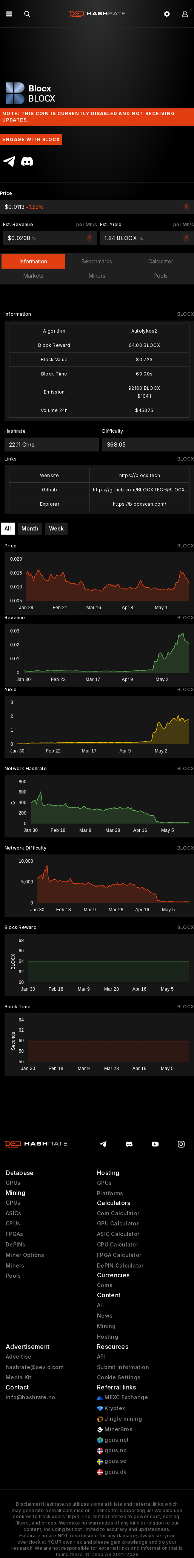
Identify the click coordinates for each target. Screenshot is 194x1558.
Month (30, 528)
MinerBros (114, 1429)
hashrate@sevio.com (34, 1367)
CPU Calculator (117, 1245)
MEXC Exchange (122, 1397)
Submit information (123, 1367)
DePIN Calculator (120, 1266)
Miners (15, 1266)
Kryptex (111, 1408)
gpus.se (111, 1461)
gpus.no (112, 1450)
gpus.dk (111, 1472)
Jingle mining (119, 1419)
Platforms (110, 1193)
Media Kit (19, 1377)
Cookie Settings (118, 1377)
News (104, 1316)
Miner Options (25, 1255)
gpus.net (113, 1440)
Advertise (19, 1357)
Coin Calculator (118, 1213)
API (101, 1357)
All (8, 528)
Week (56, 528)
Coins (104, 1285)
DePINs (16, 1245)
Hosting (107, 1337)
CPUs (13, 1224)
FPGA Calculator (119, 1255)
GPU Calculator (118, 1224)
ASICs (13, 1213)
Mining (106, 1326)
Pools (13, 1276)
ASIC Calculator (118, 1234)
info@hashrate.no (30, 1397)
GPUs (13, 1183)
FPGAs (14, 1234)
